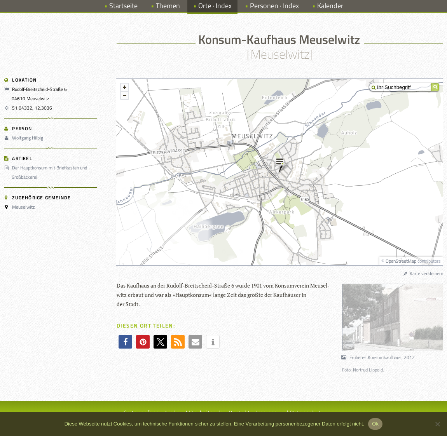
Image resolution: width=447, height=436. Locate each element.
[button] (125, 342)
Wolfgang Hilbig (24, 137)
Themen (168, 5)
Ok (375, 424)
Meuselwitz (23, 207)
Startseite (123, 5)
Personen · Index (274, 5)
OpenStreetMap (401, 261)
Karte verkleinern (423, 273)
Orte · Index (215, 5)
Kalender (330, 5)
